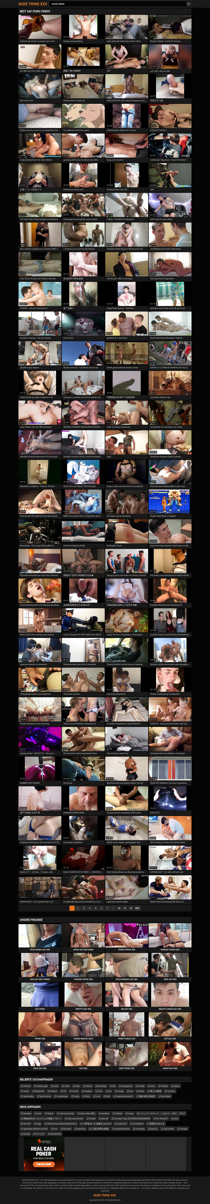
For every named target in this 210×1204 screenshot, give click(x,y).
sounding (140, 1128)
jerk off (105, 1118)
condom (171, 1091)
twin (39, 1113)
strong (120, 1091)
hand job (81, 1128)
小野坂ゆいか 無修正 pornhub (97, 1123)
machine (105, 1113)
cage (39, 1123)
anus (153, 1086)
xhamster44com (122, 1128)
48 (131, 908)
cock (100, 1091)
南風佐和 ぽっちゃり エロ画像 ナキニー (43, 1118)
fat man (27, 1123)
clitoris (89, 1086)
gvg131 (154, 1128)
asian (56, 1086)
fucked (92, 1118)
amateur (88, 1091)
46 (119, 908)
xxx (131, 1091)
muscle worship (67, 1113)
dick (108, 1096)
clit (64, 1091)
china (67, 1086)
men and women (75, 1118)
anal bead (166, 1096)
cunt (98, 1096)
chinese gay (42, 1086)
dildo (87, 1096)
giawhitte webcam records (36, 1128)
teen (176, 1118)
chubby (164, 1086)
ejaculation (29, 1096)
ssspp (131, 1113)
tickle (141, 1091)
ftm (114, 1086)
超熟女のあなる (157, 1123)
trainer (50, 1113)
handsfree (39, 1091)
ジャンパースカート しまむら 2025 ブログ (162, 1113)
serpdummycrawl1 (124, 1096)
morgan (183, 1128)
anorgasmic (127, 1086)
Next (137, 908)
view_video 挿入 (87, 1113)
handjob (27, 1113)
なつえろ (40, 1133)
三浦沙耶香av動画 (100, 1128)
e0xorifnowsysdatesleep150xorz (62, 1123)
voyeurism (122, 1123)
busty (76, 1096)
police (177, 1086)
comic (26, 1091)
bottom (53, 1091)
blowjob (67, 1128)
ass (109, 1091)
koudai (27, 1133)
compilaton (138, 1123)
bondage (102, 1086)
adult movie (45, 1096)
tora (55, 1128)
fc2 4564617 (162, 1118)
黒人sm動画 (155, 1091)
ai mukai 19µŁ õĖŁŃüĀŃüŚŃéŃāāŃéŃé (132, 1118)
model (141, 1086)
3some (75, 1091)
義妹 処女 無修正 (147, 1096)
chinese (27, 1086)
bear (78, 1086)
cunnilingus (62, 1096)
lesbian (118, 1113)
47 (125, 908)
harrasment (56, 1133)
